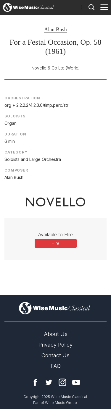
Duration (15, 134)
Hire (55, 243)
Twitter (49, 382)
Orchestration (22, 98)
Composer (16, 170)
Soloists (14, 116)
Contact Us (55, 355)
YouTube (76, 382)
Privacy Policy (55, 345)
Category (16, 152)
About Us (55, 334)
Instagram (62, 382)
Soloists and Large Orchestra (32, 159)
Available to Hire (55, 234)
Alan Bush (55, 30)
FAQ (56, 366)
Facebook (35, 382)
